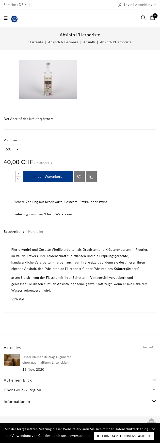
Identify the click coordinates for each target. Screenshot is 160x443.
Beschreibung (14, 232)
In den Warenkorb (48, 176)
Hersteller (35, 232)
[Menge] (10, 176)
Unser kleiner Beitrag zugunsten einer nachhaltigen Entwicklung (47, 359)
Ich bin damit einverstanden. (124, 436)
